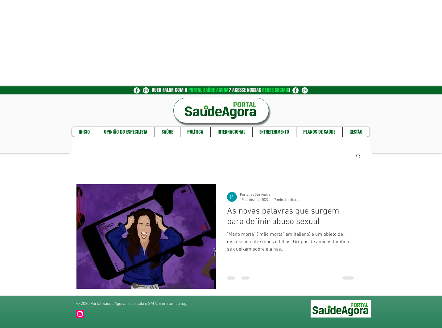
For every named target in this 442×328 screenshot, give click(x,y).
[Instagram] (80, 314)
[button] (358, 156)
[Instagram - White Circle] (146, 90)
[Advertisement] (185, 43)
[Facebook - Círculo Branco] (137, 90)
